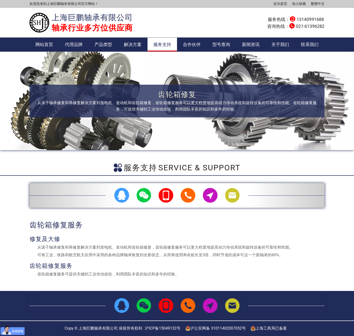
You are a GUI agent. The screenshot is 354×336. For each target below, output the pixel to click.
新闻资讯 (251, 44)
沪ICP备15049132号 (162, 328)
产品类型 (103, 44)
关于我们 (280, 44)
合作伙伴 (192, 44)
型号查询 (221, 44)
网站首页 (44, 44)
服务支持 (162, 44)
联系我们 (310, 44)
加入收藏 (299, 4)
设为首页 (280, 4)
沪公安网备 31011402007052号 (215, 328)
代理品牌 (74, 44)
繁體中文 (317, 4)
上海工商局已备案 (269, 328)
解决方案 (133, 44)
